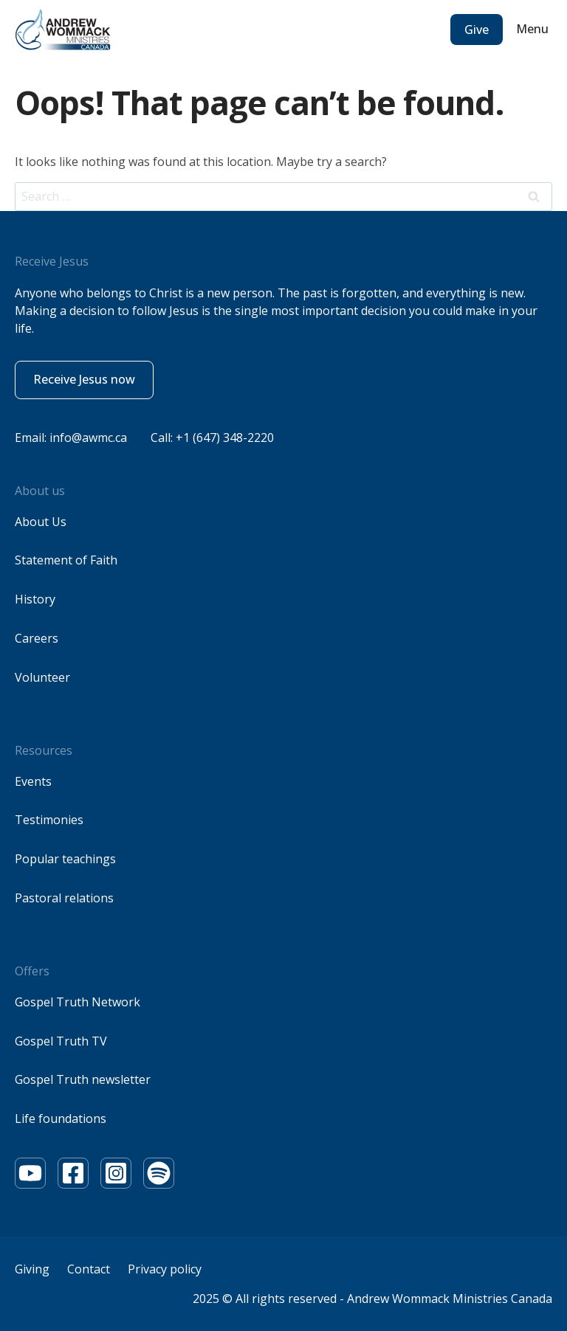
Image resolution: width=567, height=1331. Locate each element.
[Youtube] (30, 1173)
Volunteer (42, 677)
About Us (40, 522)
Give (476, 29)
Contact (88, 1269)
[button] (84, 380)
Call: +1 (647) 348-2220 (212, 437)
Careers (36, 638)
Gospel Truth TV (61, 1041)
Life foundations (60, 1118)
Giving (32, 1269)
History (35, 599)
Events (33, 781)
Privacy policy (165, 1269)
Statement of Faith (66, 560)
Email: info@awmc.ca (71, 437)
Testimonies (49, 820)
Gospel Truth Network (77, 1002)
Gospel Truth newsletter (83, 1079)
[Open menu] (534, 29)
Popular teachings (65, 859)
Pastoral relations (64, 898)
